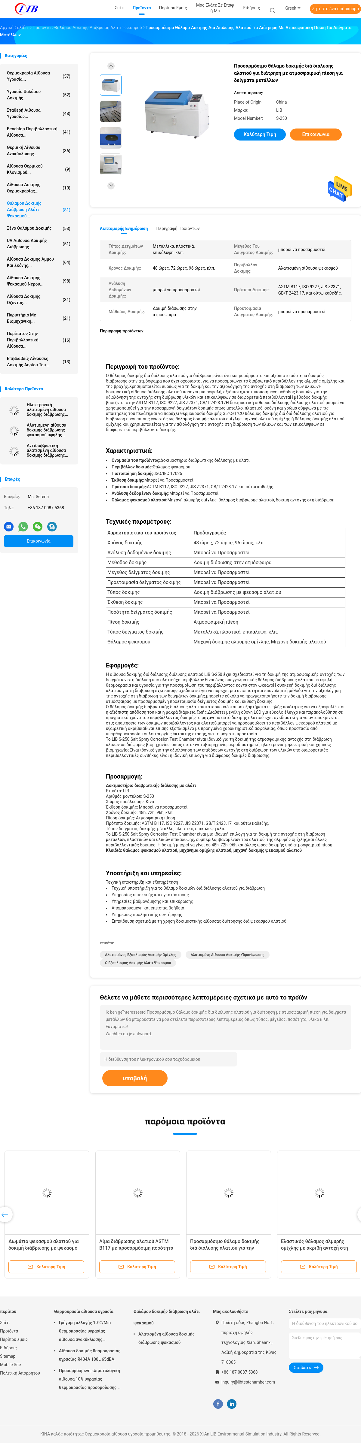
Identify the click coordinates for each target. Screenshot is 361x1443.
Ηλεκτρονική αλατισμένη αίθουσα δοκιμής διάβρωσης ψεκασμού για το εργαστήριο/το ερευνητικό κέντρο (46, 409)
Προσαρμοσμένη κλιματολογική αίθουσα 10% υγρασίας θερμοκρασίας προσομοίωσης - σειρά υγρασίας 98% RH (89, 1380)
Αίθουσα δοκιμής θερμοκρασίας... (38, 187)
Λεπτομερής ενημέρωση (124, 228)
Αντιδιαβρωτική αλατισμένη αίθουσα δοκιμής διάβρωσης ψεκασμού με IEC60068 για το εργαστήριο (49, 450)
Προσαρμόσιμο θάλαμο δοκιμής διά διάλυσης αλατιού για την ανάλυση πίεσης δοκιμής (225, 1248)
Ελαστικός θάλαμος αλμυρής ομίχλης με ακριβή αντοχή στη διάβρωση (314, 1248)
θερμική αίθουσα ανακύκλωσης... (38, 150)
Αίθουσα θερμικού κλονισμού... (38, 169)
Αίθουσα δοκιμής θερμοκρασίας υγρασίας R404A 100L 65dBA (89, 1355)
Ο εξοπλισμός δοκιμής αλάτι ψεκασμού (138, 963)
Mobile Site (10, 1364)
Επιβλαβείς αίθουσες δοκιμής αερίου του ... (38, 361)
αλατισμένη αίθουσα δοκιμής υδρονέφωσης (227, 955)
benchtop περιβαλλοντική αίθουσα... (38, 132)
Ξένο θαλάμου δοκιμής (38, 228)
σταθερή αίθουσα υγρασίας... (38, 113)
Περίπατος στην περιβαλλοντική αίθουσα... (38, 340)
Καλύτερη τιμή (260, 134)
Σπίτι (5, 1322)
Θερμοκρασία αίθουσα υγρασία (83, 1311)
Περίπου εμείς (14, 1339)
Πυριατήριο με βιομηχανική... (38, 318)
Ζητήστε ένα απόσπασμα (335, 8)
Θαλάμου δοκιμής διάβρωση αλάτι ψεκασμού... (38, 209)
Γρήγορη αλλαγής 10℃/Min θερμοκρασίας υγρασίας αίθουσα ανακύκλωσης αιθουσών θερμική (85, 1332)
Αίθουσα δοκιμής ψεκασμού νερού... (38, 280)
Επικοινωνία (38, 541)
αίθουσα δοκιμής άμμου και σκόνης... (38, 262)
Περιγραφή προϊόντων (178, 228)
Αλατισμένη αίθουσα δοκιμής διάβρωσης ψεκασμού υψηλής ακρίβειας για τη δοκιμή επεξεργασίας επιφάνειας (50, 430)
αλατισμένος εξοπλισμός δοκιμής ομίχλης (140, 955)
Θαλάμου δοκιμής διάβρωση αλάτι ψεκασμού (167, 1317)
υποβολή (135, 1078)
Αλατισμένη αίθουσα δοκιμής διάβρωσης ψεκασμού (166, 1338)
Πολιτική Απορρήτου (20, 1373)
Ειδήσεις (8, 1347)
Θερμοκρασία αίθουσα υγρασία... (38, 76)
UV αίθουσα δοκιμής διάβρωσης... (38, 243)
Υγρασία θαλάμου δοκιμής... (38, 94)
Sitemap (7, 1356)
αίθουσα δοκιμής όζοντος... (38, 299)
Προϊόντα (9, 1331)
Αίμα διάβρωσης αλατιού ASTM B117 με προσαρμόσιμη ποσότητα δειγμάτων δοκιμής (136, 1248)
